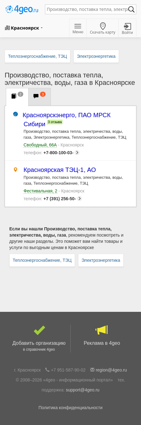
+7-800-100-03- (52, 152)
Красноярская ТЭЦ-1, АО (60, 169)
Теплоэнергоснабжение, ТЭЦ (42, 260)
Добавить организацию (39, 339)
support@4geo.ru (82, 389)
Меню (78, 29)
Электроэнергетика (101, 260)
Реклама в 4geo (102, 335)
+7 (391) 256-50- (53, 198)
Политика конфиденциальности (70, 407)
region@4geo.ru (111, 369)
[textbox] (87, 9)
